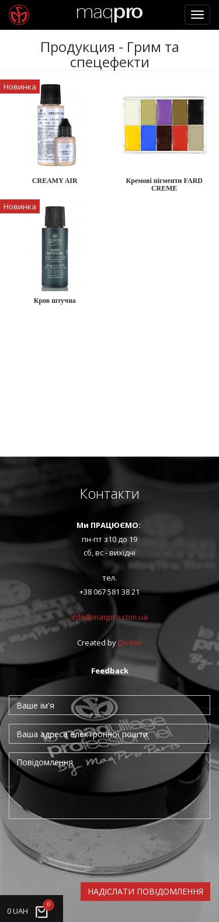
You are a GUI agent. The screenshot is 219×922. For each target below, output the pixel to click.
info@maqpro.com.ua (109, 617)
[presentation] (97, 850)
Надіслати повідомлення (145, 891)
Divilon (130, 642)
